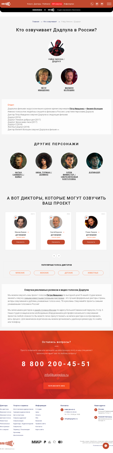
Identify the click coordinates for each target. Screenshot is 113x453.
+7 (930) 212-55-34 (70, 412)
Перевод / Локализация (21, 429)
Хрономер (16, 432)
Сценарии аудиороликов (21, 412)
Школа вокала (18, 435)
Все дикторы (4, 409)
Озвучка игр (17, 426)
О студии (38, 409)
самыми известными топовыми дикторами (44, 298)
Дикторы (37, 4)
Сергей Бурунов (56, 232)
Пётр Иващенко (77, 108)
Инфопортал (69, 4)
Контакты (39, 426)
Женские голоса (5, 415)
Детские (69, 273)
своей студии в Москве (45, 310)
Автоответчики (18, 415)
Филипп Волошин (94, 108)
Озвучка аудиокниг (19, 418)
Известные (93, 273)
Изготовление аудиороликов (23, 409)
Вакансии (39, 421)
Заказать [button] (21, 242)
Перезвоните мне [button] (56, 386)
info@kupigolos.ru (56, 374)
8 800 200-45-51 (56, 364)
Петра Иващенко (55, 295)
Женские (44, 273)
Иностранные (4, 426)
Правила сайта (41, 423)
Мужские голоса (5, 412)
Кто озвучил (4, 429)
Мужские (20, 273)
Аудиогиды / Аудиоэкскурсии (23, 423)
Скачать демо (20, 237)
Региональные (5, 423)
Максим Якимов (20, 232)
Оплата (38, 415)
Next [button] (59, 256)
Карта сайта (40, 429)
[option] (20, 231)
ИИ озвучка (57, 4)
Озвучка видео (18, 421)
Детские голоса (5, 418)
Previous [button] (54, 256)
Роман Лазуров (91, 232)
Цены (37, 412)
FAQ (37, 418)
